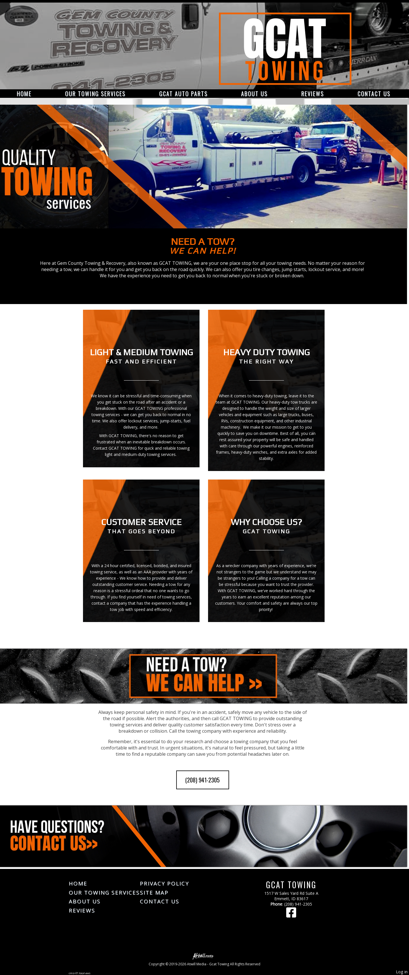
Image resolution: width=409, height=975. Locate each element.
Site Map (154, 892)
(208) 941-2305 (202, 780)
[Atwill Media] (204, 956)
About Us (254, 93)
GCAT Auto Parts (183, 93)
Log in (402, 971)
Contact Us (374, 93)
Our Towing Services (95, 93)
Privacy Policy (164, 883)
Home (24, 93)
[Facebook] (291, 915)
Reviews (312, 93)
